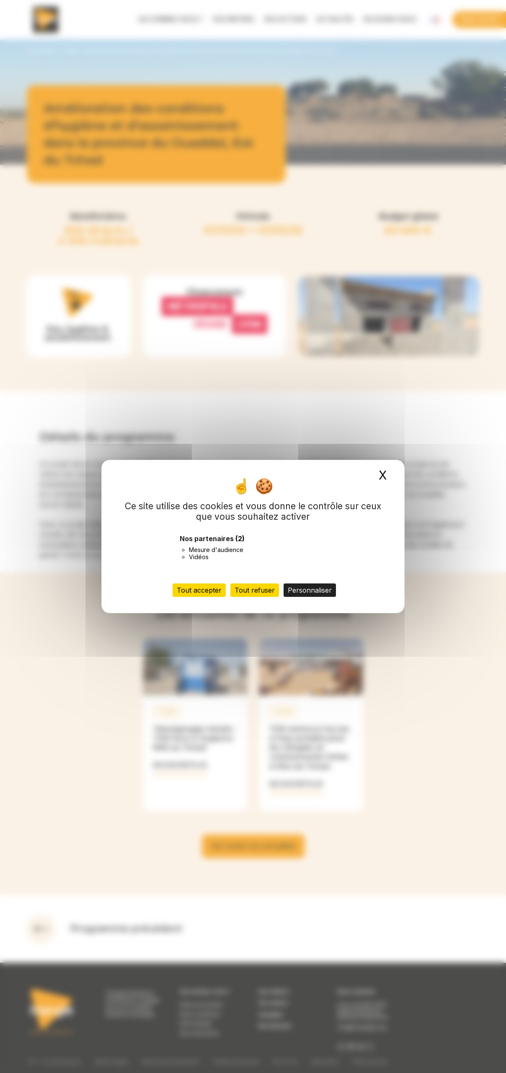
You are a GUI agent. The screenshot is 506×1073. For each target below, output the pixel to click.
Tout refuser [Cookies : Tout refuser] (255, 590)
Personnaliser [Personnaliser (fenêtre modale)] (310, 590)
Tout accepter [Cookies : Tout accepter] (199, 590)
